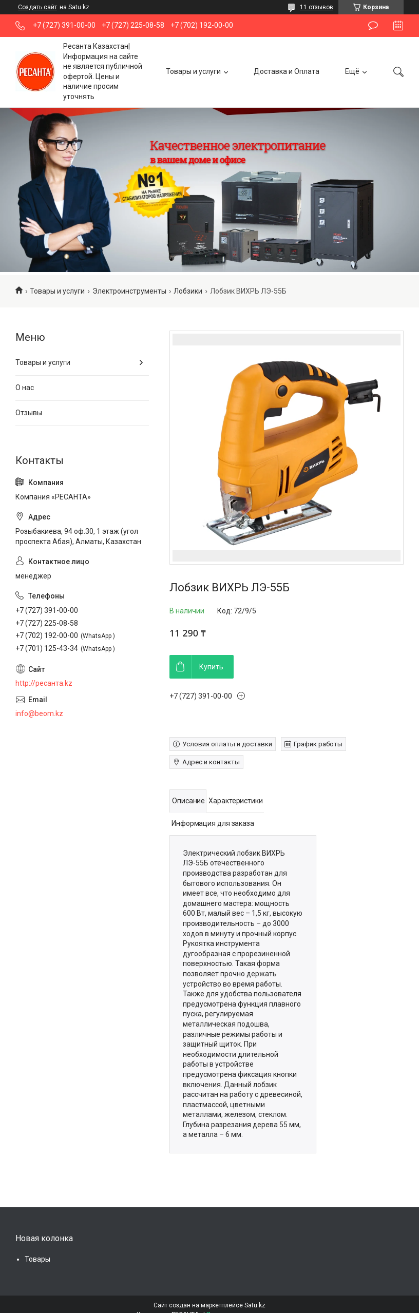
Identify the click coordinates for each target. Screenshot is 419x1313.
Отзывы (28, 413)
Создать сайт (37, 7)
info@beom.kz (39, 713)
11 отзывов (316, 7)
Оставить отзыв (373, 25)
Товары (37, 1259)
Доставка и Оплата (286, 71)
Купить (211, 667)
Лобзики (188, 291)
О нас (24, 387)
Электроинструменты (129, 291)
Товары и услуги (193, 71)
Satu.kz (254, 1305)
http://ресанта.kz (43, 683)
